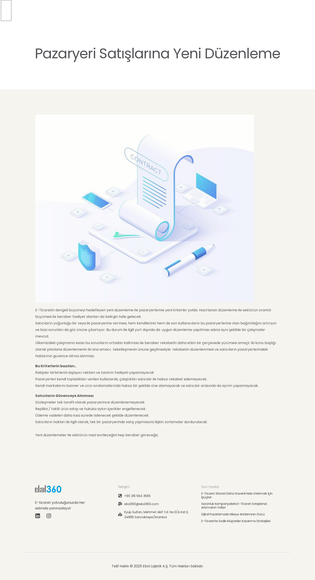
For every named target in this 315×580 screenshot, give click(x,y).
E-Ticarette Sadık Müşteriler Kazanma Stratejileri (235, 521)
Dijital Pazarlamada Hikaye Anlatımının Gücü (233, 514)
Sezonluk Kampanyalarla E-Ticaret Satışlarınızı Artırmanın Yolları (234, 506)
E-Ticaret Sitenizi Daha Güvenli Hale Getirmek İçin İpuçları (237, 495)
